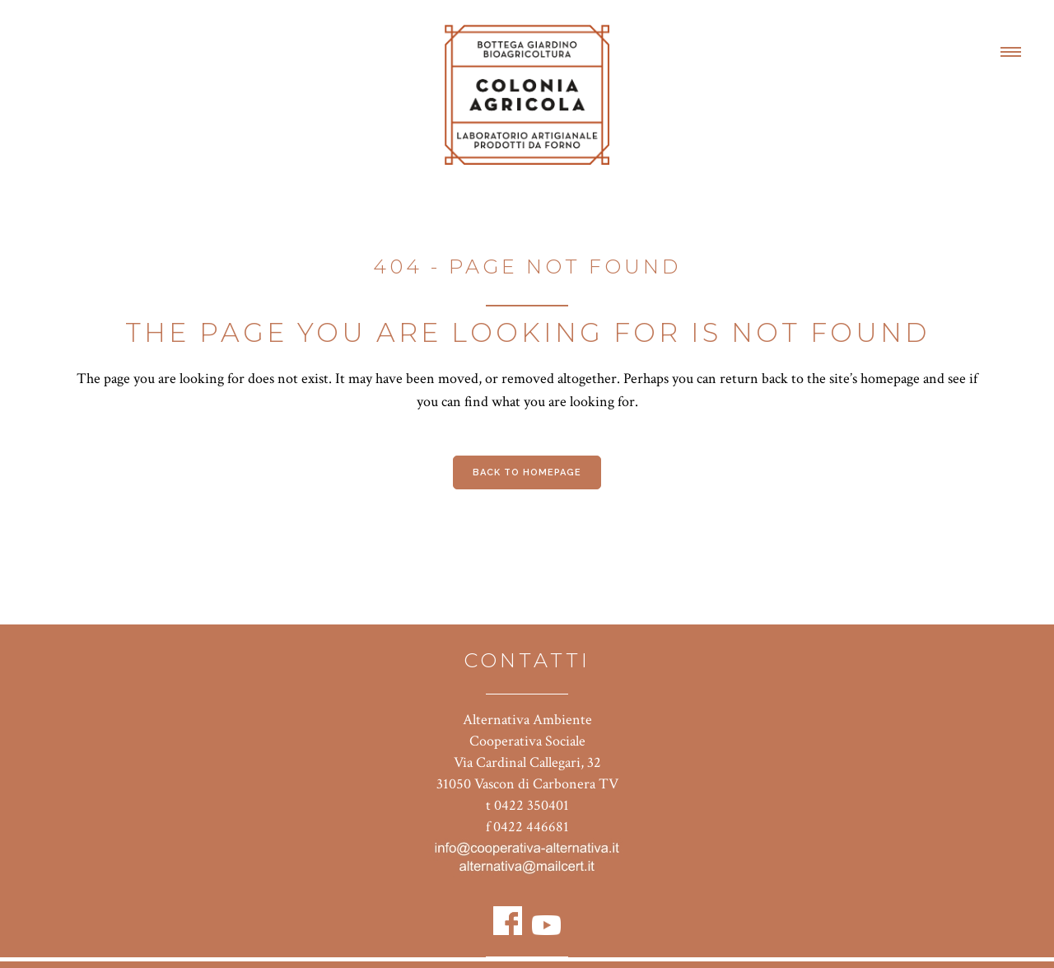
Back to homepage (527, 472)
